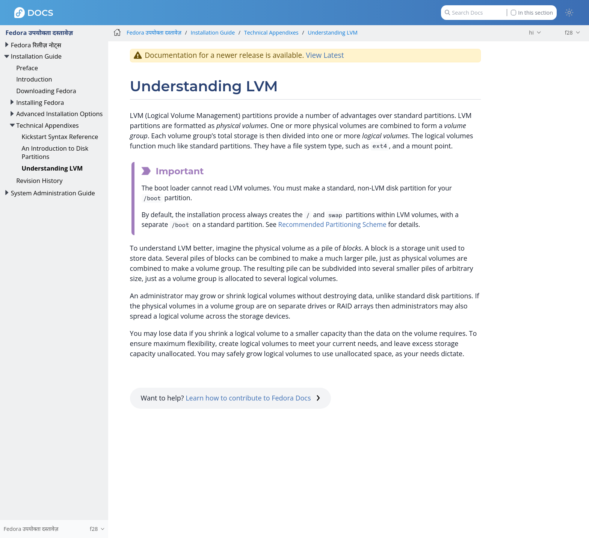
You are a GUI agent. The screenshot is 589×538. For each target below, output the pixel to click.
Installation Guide (36, 56)
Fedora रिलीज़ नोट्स (36, 45)
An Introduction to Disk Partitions (55, 152)
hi (531, 32)
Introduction (34, 79)
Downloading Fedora (46, 90)
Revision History (39, 180)
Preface (27, 67)
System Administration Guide (53, 193)
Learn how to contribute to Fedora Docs (253, 397)
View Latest (325, 55)
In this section (532, 12)
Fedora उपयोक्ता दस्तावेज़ (39, 32)
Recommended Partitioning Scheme (332, 224)
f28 (568, 32)
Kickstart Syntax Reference (60, 136)
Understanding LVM (52, 168)
